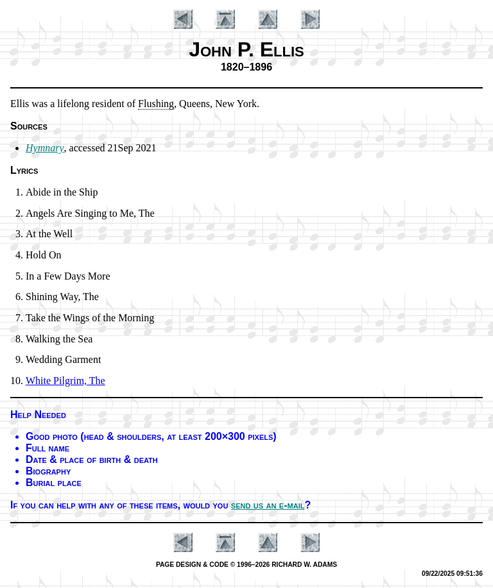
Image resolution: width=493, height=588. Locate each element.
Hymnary (45, 147)
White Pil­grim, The (65, 380)
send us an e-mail (268, 505)
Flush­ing (156, 103)
